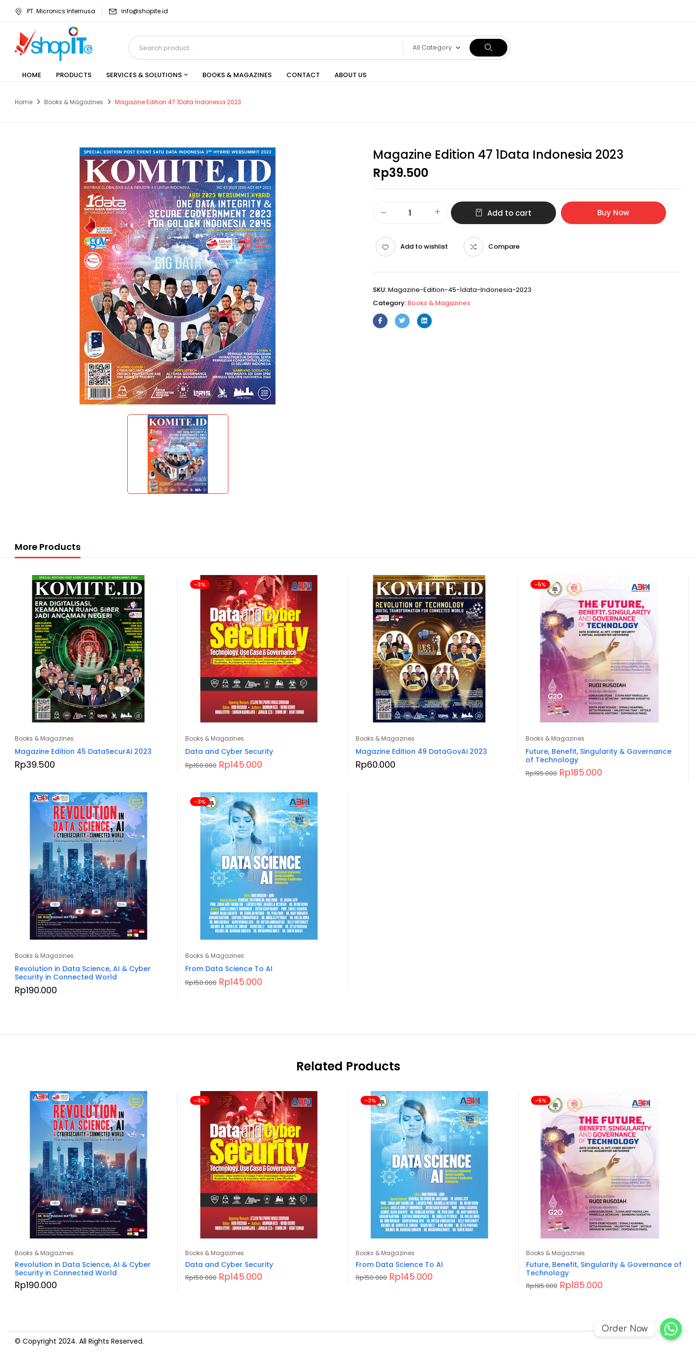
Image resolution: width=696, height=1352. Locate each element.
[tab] (48, 548)
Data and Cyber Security (229, 751)
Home (23, 102)
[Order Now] (671, 1329)
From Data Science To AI (229, 969)
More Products (48, 547)
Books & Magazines (73, 102)
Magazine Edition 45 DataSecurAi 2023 (83, 751)
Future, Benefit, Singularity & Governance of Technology (598, 756)
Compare (504, 246)
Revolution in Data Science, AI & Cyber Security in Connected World (83, 973)
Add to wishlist (424, 246)
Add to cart (509, 213)
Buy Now (613, 212)
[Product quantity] (410, 213)
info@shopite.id (144, 11)
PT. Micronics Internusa (55, 11)
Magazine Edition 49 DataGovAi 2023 (421, 751)
